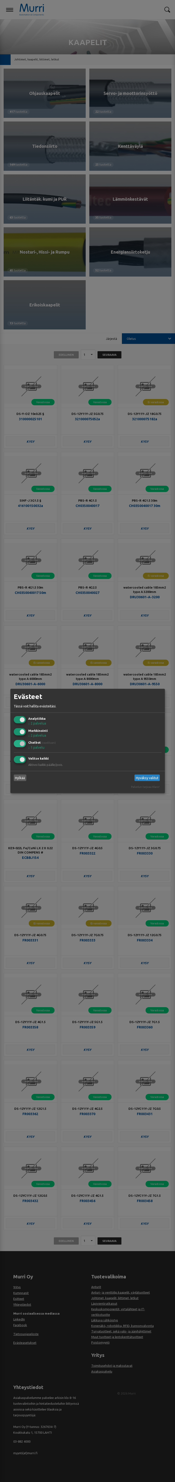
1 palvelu (36, 747)
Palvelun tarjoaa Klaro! (145, 786)
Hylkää (20, 778)
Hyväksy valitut (147, 778)
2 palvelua (37, 723)
